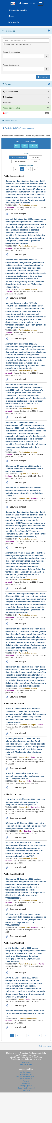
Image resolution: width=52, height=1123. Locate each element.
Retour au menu (44, 1046)
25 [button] (22, 169)
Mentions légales (26, 1064)
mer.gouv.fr (26, 1090)
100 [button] (35, 169)
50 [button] (28, 169)
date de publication (18, 157)
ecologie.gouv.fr (26, 1086)
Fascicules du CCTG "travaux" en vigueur (18, 128)
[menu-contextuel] (4, 44)
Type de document (10, 92)
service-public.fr (26, 1072)
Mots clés (7, 102)
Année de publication (11, 108)
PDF (17, 146)
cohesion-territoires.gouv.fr (26, 1088)
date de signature (20, 161)
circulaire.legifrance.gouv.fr (26, 1077)
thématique (35, 157)
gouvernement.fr (26, 1079)
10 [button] (15, 169)
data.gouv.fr (26, 1083)
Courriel (34, 146)
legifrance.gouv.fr (26, 1074)
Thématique (8, 97)
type (35, 161)
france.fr (26, 1081)
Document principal (17, 214)
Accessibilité (26, 1062)
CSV (25, 146)
